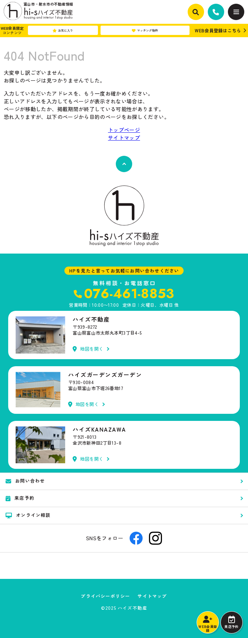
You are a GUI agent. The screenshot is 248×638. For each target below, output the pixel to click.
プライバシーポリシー (105, 596)
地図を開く (88, 349)
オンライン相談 (28, 515)
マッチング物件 (145, 30)
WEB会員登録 (207, 624)
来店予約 (231, 622)
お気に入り (63, 30)
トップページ (124, 129)
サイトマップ (124, 137)
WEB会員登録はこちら (218, 30)
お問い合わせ (25, 480)
